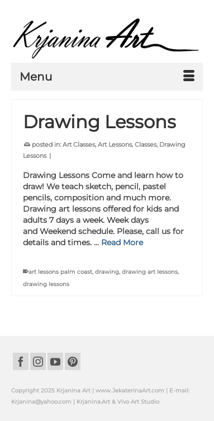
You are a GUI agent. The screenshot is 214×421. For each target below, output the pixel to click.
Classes (145, 144)
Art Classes (79, 144)
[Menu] (107, 77)
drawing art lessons (150, 271)
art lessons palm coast (60, 271)
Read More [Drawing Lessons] (122, 242)
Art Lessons (115, 144)
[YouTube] (55, 361)
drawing (107, 271)
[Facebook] (20, 361)
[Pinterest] (72, 361)
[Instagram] (38, 361)
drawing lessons (46, 284)
